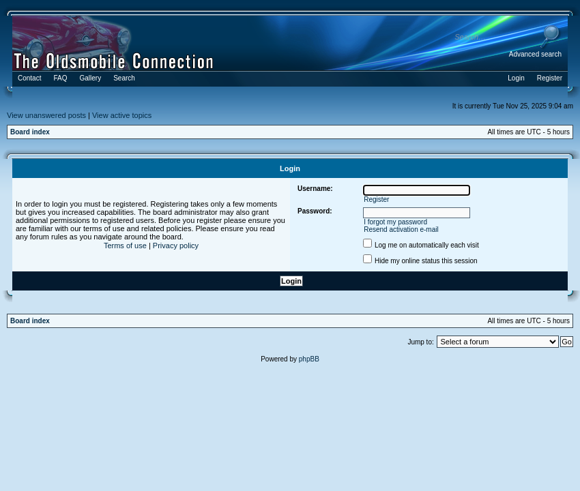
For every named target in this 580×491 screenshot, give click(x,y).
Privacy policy (176, 245)
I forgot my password (395, 222)
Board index (30, 132)
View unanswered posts (46, 115)
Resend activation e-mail (401, 229)
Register (376, 199)
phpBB (309, 359)
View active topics (121, 115)
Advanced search (535, 54)
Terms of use (125, 245)
